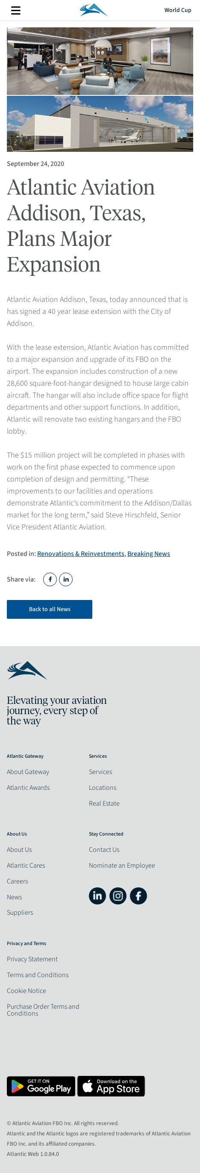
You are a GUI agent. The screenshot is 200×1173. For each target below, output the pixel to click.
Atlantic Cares (26, 865)
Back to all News (50, 609)
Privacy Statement (32, 959)
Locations (102, 787)
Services (100, 771)
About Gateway (28, 771)
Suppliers (20, 912)
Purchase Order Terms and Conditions (43, 1010)
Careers (17, 881)
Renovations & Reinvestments (80, 553)
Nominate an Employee (122, 865)
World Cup (178, 10)
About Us (19, 849)
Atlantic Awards (28, 787)
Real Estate (104, 803)
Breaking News (148, 553)
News (14, 897)
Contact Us (104, 849)
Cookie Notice (26, 990)
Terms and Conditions (37, 975)
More (16, 10)
